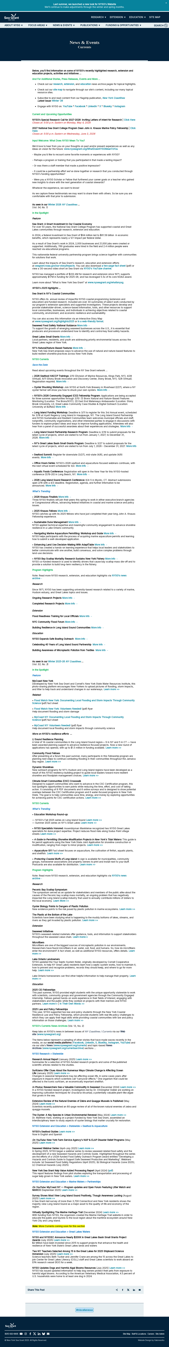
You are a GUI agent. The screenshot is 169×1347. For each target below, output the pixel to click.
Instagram (119, 106)
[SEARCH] (161, 25)
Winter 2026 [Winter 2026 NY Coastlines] (62, 204)
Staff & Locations (139, 1334)
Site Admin (160, 1334)
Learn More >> (61, 900)
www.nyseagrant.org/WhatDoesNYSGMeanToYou (91, 149)
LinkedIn (92, 106)
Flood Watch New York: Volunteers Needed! (57, 708)
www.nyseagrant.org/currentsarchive (63, 1048)
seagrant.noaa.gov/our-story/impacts (55, 265)
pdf (110, 1170)
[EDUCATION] (138, 17)
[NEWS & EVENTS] (64, 25)
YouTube (67, 106)
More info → (83, 325)
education (85, 84)
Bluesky (107, 106)
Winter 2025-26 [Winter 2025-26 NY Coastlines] (64, 661)
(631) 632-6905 (11, 1334)
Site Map (126, 1334)
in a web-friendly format (90, 321)
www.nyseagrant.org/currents (70, 1045)
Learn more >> (111, 689)
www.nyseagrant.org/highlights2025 (54, 321)
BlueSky (102, 1042)
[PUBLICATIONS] (90, 25)
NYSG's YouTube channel (97, 268)
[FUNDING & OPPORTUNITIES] (123, 25)
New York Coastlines (113, 98)
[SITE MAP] (155, 17)
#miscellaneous (84, 1310)
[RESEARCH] (98, 17)
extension (69, 84)
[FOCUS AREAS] (38, 25)
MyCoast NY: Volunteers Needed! (52, 725)
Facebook (80, 106)
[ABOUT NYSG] (14, 25)
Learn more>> (80, 937)
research (58, 84)
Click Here (129, 119)
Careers (150, 1334)
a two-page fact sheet (114, 265)
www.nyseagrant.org (48, 1034)
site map (57, 89)
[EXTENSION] (118, 17)
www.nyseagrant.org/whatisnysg (105, 282)
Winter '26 (57, 100)
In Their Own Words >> (72, 1003)
